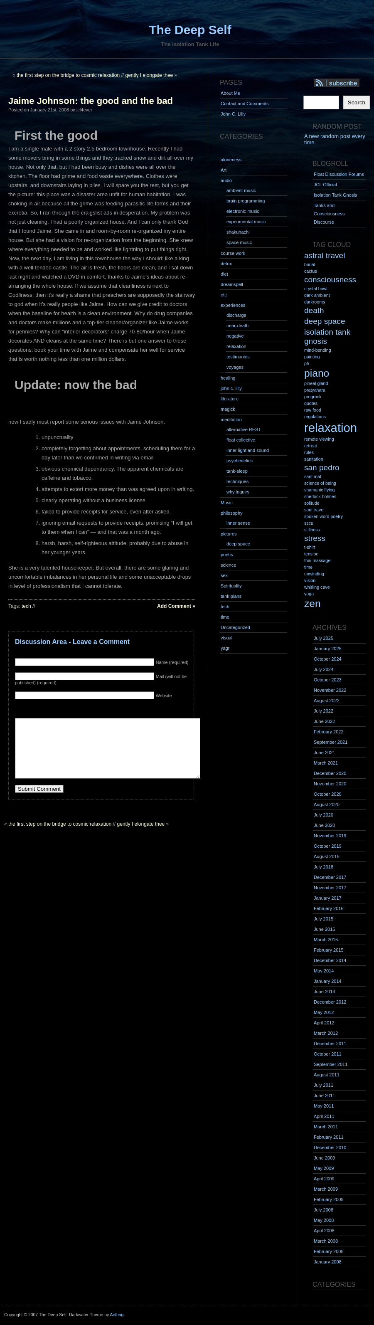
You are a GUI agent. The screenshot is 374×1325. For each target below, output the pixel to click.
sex (224, 575)
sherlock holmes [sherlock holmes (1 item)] (320, 496)
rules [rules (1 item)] (309, 452)
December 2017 (330, 877)
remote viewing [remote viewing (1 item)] (319, 439)
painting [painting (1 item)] (312, 356)
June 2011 (324, 1095)
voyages (235, 367)
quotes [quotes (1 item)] (310, 403)
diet (224, 273)
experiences (233, 305)
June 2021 (324, 752)
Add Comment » (176, 606)
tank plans (231, 596)
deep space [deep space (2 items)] (324, 321)
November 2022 (330, 690)
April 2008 (324, 1230)
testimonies (238, 356)
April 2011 (324, 1116)
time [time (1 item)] (308, 567)
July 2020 (323, 814)
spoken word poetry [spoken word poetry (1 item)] (323, 516)
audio (226, 180)
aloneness (231, 159)
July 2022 (323, 710)
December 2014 (330, 960)
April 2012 (324, 1022)
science (228, 565)
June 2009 (324, 1157)
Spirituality (231, 585)
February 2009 (329, 1199)
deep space (238, 543)
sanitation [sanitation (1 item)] (313, 458)
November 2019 (330, 835)
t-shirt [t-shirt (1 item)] (309, 547)
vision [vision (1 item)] (309, 580)
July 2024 (323, 669)
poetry (227, 554)
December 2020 (330, 773)
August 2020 (327, 804)
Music (227, 502)
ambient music (241, 190)
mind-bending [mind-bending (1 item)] (317, 350)
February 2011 (329, 1137)
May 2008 (324, 1220)
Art (223, 170)
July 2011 (323, 1085)
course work (233, 253)
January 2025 (328, 648)
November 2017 (330, 887)
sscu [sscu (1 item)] (308, 523)
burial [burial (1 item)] (309, 264)
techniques (237, 481)
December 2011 (330, 1043)
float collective (240, 439)
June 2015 (324, 929)
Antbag (116, 1315)
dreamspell (232, 284)
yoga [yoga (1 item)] (309, 593)
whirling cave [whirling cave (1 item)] (317, 587)
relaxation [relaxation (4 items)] (330, 427)
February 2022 (329, 731)
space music (239, 242)
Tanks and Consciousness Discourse (329, 214)
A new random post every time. (334, 139)
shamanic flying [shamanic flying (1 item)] (319, 489)
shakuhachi (238, 231)
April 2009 (324, 1178)
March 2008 (326, 1241)
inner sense (238, 523)
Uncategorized (235, 627)
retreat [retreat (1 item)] (310, 445)
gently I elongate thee (149, 75)
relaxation (236, 346)
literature (230, 398)
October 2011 (328, 1053)
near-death (237, 325)
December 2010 (330, 1147)
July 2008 (323, 1209)
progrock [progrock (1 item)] (312, 396)
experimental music (246, 221)
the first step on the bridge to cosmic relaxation (68, 75)
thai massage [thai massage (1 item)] (317, 560)
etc (224, 294)
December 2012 (330, 1001)
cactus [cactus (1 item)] (310, 271)
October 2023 (328, 679)
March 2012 (326, 1033)
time (225, 616)
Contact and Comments (245, 103)
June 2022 (324, 721)
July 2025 (323, 638)
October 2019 (328, 846)
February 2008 (329, 1251)
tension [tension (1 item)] (311, 553)
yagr (225, 648)
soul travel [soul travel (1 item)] (314, 509)
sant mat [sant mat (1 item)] (312, 476)
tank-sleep (237, 471)
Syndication (344, 83)
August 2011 (327, 1074)
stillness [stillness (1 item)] (312, 529)
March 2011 (326, 1126)
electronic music (242, 211)
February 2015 (329, 949)
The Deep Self (190, 30)
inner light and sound (247, 450)
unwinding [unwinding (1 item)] (314, 573)
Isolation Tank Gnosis (335, 194)
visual (226, 637)
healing (228, 377)
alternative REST (243, 429)
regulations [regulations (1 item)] (315, 416)
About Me (230, 93)
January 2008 (328, 1261)
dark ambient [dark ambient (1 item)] (317, 295)
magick (228, 409)
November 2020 (330, 783)
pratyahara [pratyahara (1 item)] (314, 389)
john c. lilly (231, 388)
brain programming (245, 200)
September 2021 (330, 742)
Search (356, 102)
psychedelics (239, 460)
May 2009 (324, 1168)
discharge (236, 315)
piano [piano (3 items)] (316, 373)
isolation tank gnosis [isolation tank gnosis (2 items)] (327, 336)
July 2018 (323, 866)
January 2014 (328, 981)
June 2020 (324, 825)
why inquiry (237, 491)
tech (26, 606)
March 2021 (326, 762)
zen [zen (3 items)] (312, 603)
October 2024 (328, 658)
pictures (229, 533)
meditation (231, 419)
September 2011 (330, 1064)
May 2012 (324, 1012)
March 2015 (326, 939)
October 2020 (328, 794)
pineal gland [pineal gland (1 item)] (316, 383)
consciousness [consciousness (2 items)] (330, 279)
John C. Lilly (233, 113)
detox (226, 263)
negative (235, 335)
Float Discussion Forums (339, 174)
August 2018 (327, 856)
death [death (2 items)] (314, 310)
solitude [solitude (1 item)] (312, 503)
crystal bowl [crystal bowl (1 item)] (315, 288)
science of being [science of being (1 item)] (320, 483)
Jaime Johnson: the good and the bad (90, 101)
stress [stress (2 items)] (314, 538)
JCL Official (325, 184)
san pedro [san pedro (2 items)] (322, 467)
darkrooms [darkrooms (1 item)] (314, 301)
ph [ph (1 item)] (306, 363)
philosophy (232, 513)
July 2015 (323, 918)
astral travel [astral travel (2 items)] (324, 255)
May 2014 (324, 970)
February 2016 (329, 908)
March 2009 (326, 1189)
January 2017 (328, 898)
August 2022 (327, 700)
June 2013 (324, 991)
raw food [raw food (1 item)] (312, 409)
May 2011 (324, 1105)
